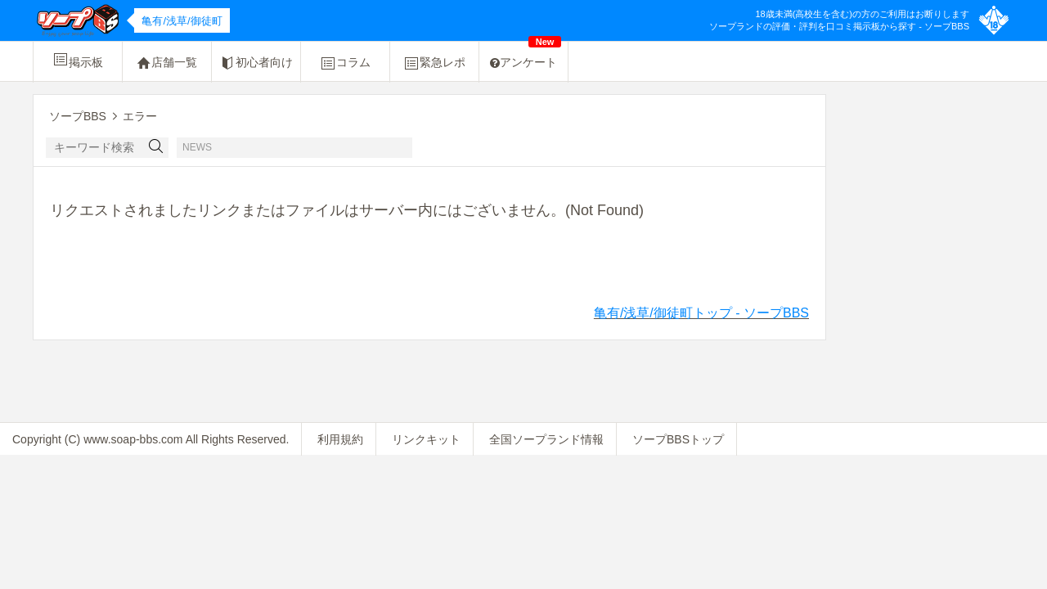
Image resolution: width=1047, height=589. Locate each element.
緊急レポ (434, 63)
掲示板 (77, 60)
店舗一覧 (167, 63)
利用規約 (340, 439)
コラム (345, 63)
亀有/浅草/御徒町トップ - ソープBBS (701, 313)
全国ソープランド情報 (546, 439)
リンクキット (426, 439)
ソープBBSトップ (678, 439)
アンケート (525, 55)
